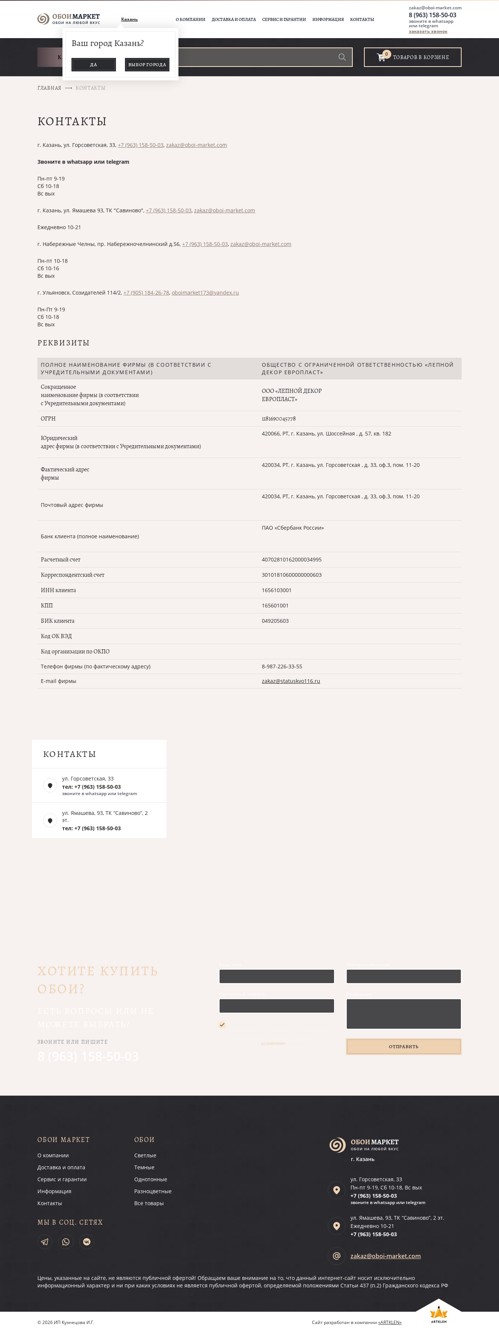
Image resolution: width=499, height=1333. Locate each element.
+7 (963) (373, 1195)
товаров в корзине (421, 57)
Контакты (362, 19)
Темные (144, 1167)
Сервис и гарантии (284, 19)
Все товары (149, 1203)
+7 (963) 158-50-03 (140, 144)
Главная (49, 88)
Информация (328, 19)
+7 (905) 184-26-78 (146, 292)
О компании (190, 19)
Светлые (145, 1155)
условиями (273, 1043)
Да (93, 64)
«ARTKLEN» (390, 1322)
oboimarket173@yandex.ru (205, 292)
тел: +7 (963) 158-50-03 (91, 786)
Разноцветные (153, 1191)
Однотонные (150, 1179)
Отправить (403, 1046)
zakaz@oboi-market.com (435, 7)
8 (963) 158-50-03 (432, 15)
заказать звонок (428, 31)
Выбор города (147, 64)
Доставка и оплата (234, 19)
